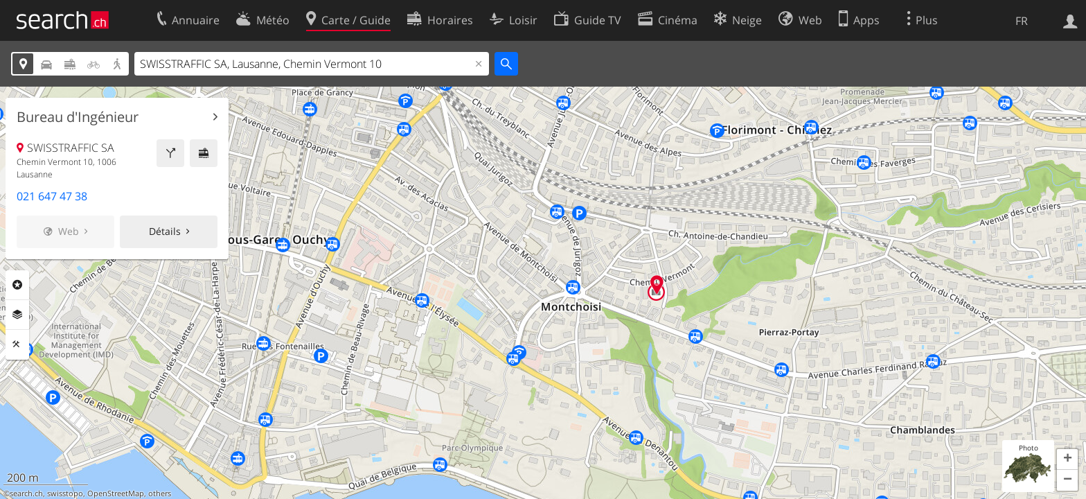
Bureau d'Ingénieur (78, 117)
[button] (1067, 459)
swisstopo (65, 493)
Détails (165, 231)
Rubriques (17, 284)
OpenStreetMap (115, 493)
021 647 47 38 (52, 196)
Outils (17, 344)
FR (1021, 20)
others (159, 493)
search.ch (26, 493)
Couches (17, 314)
